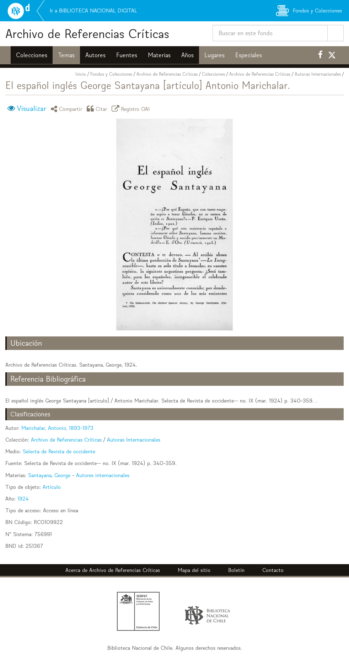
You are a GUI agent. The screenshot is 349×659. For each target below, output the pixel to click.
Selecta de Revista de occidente (59, 451)
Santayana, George (49, 475)
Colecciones (31, 55)
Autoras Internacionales (318, 74)
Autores (95, 55)
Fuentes (126, 55)
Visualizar (31, 108)
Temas (66, 55)
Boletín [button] (236, 570)
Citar (98, 108)
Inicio (80, 74)
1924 (23, 498)
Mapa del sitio (194, 570)
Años (187, 55)
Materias (159, 55)
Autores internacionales (102, 475)
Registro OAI (132, 108)
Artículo (52, 487)
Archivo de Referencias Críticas (87, 34)
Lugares (214, 55)
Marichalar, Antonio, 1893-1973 (57, 428)
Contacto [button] (273, 570)
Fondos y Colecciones (111, 74)
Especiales (248, 55)
